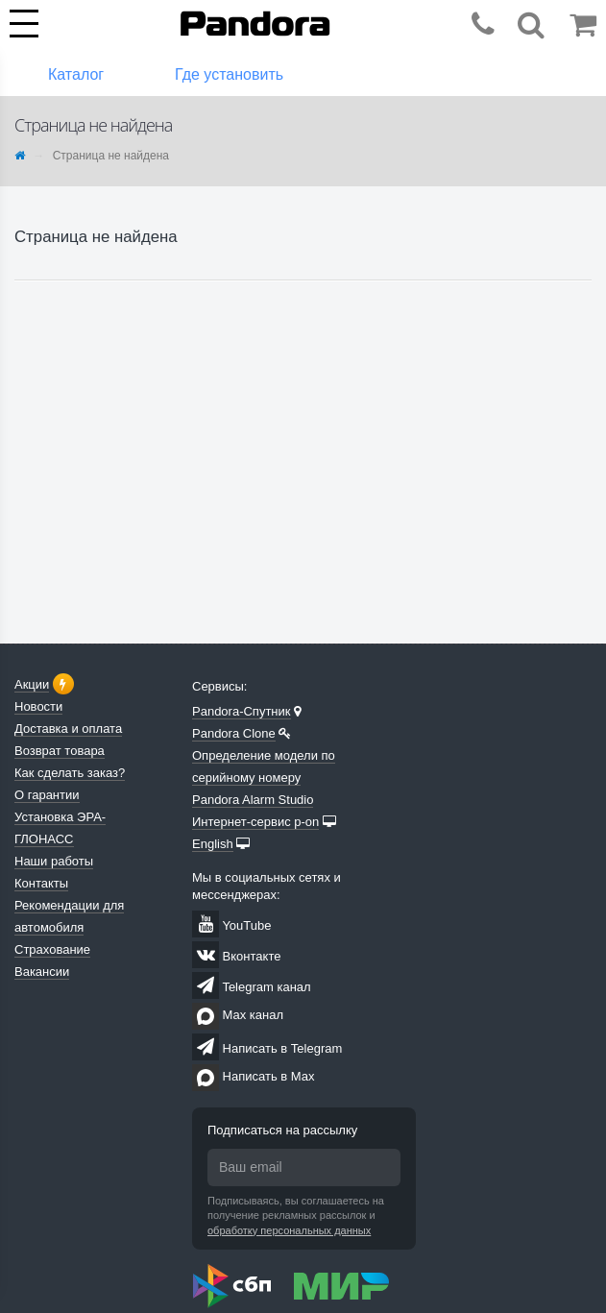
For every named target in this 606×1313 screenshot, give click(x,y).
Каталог (76, 74)
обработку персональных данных (289, 1230)
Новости (38, 706)
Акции (31, 684)
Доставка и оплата (68, 728)
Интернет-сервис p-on (255, 822)
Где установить (229, 74)
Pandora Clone (234, 733)
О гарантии (47, 795)
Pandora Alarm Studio (252, 799)
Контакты (41, 883)
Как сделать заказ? (69, 773)
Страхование (52, 949)
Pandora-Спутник (241, 711)
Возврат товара (59, 750)
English (212, 844)
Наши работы (53, 861)
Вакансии (41, 971)
